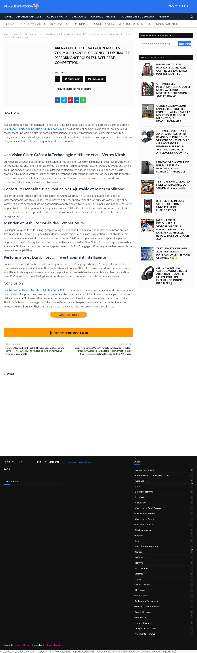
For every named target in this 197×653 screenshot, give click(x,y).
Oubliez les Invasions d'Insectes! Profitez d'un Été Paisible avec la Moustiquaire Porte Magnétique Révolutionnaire (173, 113)
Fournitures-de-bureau (164, 546)
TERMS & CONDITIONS (47, 462)
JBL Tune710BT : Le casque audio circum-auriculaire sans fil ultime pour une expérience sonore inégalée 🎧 (172, 275)
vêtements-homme (164, 633)
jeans (164, 579)
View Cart (73, 78)
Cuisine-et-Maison (164, 524)
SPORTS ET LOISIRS (130, 23)
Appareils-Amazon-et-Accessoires (164, 475)
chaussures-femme (164, 513)
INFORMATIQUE (60, 23)
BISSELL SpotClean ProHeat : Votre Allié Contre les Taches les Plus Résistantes (172, 69)
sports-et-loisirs (21, 34)
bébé (164, 486)
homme (164, 562)
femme (164, 535)
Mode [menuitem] (162, 16)
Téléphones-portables (164, 628)
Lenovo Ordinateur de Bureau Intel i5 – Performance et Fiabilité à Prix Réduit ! (172, 167)
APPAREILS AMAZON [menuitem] (29, 16)
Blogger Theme (22, 645)
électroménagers (164, 530)
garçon (164, 551)
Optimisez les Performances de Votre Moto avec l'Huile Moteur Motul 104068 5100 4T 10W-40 (173, 90)
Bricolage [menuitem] (79, 16)
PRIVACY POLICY (13, 462)
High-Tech (10, 23)
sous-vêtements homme (164, 606)
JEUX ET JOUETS (104, 23)
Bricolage (164, 497)
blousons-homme (164, 491)
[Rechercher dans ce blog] (159, 43)
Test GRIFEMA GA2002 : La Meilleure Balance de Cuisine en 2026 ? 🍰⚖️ (173, 184)
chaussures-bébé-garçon (164, 508)
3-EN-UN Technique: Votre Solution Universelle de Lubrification (170, 205)
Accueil (7, 34)
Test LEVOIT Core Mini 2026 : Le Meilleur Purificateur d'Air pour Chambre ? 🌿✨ (173, 253)
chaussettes (164, 502)
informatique (164, 568)
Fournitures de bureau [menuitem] (137, 16)
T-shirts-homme (164, 622)
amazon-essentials (164, 469)
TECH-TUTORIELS (178, 6)
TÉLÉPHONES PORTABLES (163, 23)
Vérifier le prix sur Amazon (68, 333)
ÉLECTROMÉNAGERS (33, 23)
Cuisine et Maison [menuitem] (103, 16)
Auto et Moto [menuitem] (57, 16)
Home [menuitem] (8, 16)
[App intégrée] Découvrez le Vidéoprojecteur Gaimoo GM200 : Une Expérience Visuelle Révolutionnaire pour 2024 (172, 229)
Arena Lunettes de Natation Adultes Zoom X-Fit (37, 128)
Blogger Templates (55, 645)
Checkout (95, 78)
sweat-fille (164, 617)
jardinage (164, 573)
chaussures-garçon (164, 519)
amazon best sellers (80, 462)
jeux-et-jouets (164, 584)
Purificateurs (164, 595)
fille (164, 541)
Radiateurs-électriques (164, 601)
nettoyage (164, 590)
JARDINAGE (82, 23)
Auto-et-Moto (164, 480)
